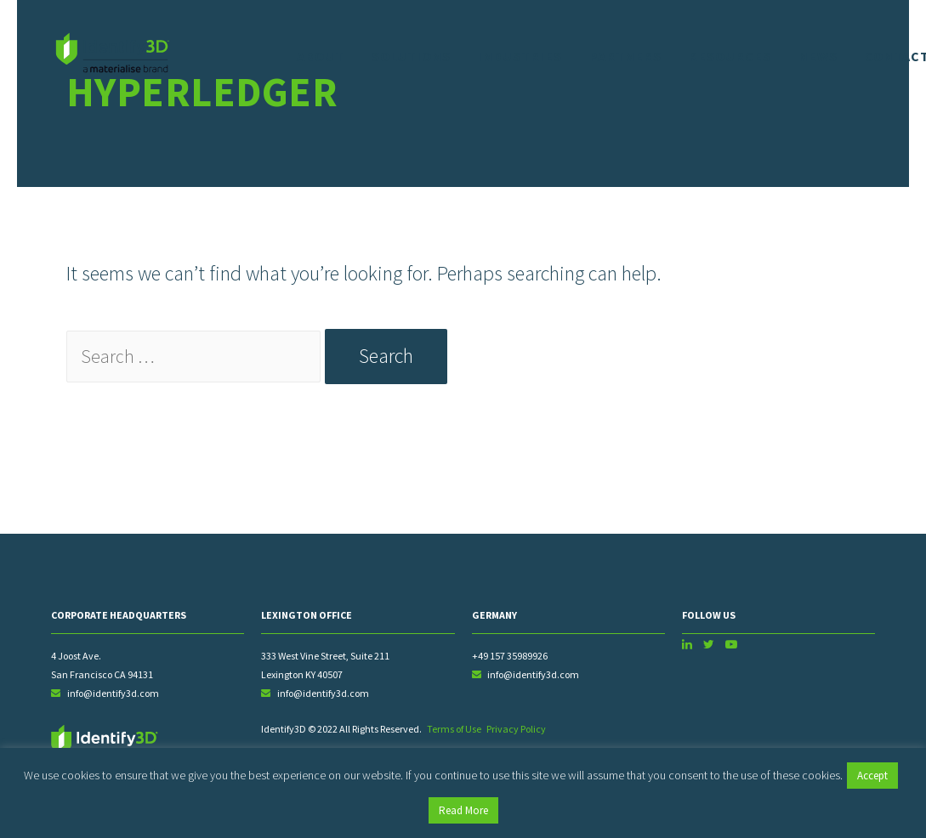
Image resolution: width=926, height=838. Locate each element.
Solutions (411, 56)
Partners (625, 56)
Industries (520, 56)
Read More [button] (463, 810)
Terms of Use (454, 732)
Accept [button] (872, 775)
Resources (730, 56)
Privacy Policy (516, 732)
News (818, 56)
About (320, 56)
